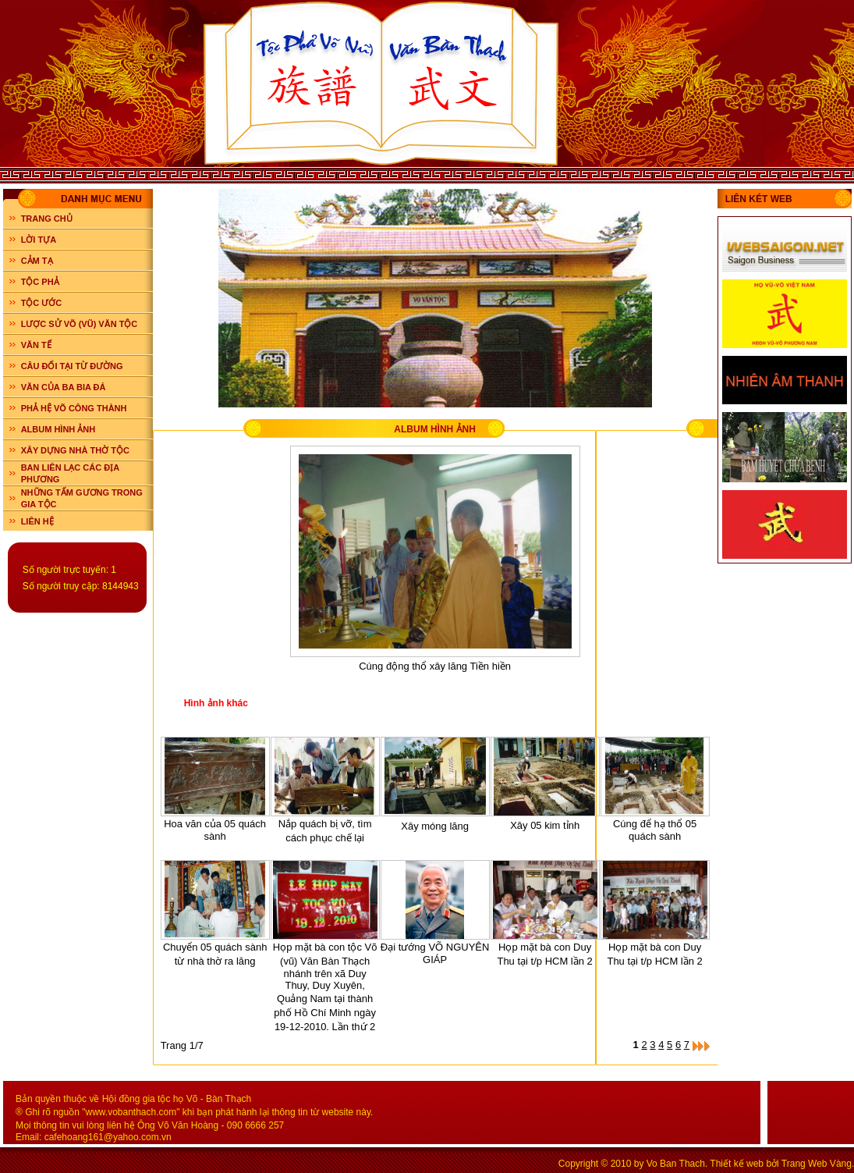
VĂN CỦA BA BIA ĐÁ (63, 387)
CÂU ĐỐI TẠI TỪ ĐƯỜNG (72, 366)
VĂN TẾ (36, 345)
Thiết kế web (737, 1163)
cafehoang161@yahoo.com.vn (108, 1137)
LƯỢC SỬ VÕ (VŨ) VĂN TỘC (79, 324)
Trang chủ (47, 218)
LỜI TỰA (39, 239)
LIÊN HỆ (37, 521)
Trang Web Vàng (816, 1163)
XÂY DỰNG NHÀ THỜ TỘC (75, 450)
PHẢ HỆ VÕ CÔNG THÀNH (74, 408)
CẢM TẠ (37, 260)
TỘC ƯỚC (41, 302)
